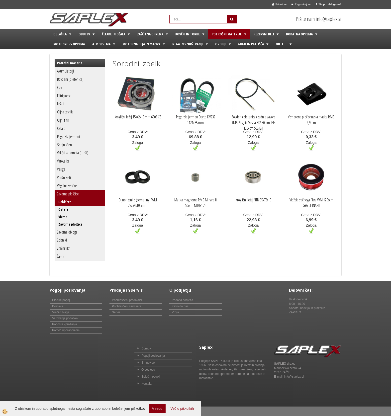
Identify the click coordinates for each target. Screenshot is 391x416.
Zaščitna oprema (150, 34)
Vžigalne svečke (67, 185)
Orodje (220, 44)
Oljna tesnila (65, 112)
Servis (116, 312)
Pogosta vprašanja (64, 324)
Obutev (84, 34)
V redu (157, 409)
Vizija (175, 312)
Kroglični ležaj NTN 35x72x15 (253, 200)
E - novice (148, 362)
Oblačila (60, 34)
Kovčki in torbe (187, 34)
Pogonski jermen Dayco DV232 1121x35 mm (195, 119)
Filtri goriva (64, 95)
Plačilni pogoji (61, 300)
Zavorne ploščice (68, 194)
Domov (146, 348)
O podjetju (148, 369)
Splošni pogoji (150, 376)
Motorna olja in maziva (141, 44)
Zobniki (62, 240)
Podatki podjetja (182, 300)
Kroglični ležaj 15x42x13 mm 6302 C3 (137, 117)
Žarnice (61, 256)
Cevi (60, 87)
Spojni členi (65, 145)
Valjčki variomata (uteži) (72, 153)
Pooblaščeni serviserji (126, 306)
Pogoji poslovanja (153, 355)
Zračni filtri (64, 248)
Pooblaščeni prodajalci (127, 300)
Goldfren (65, 201)
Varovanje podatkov (65, 318)
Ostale (63, 209)
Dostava (57, 306)
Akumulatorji (65, 71)
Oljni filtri (63, 120)
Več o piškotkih (182, 409)
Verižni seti (64, 177)
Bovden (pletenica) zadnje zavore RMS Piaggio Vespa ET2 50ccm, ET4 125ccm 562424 (253, 122)
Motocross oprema (69, 44)
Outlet (281, 44)
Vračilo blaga (60, 312)
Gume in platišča (251, 44)
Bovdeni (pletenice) (70, 79)
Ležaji (60, 103)
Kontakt (146, 383)
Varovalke (63, 161)
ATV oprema (101, 44)
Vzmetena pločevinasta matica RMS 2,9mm (311, 119)
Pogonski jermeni (68, 136)
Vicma (63, 216)
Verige (61, 169)
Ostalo (61, 128)
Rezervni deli (264, 34)
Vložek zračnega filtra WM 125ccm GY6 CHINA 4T (311, 202)
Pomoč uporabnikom (66, 330)
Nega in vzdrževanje (187, 44)
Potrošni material (227, 34)
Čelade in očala (113, 34)
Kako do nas (180, 306)
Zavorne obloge (67, 232)
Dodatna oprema (299, 34)
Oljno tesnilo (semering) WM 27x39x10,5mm (137, 202)
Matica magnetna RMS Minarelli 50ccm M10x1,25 (195, 202)
